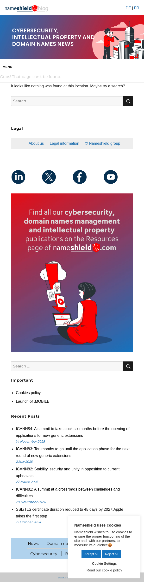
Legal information (64, 143)
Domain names (61, 543)
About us (36, 143)
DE (128, 8)
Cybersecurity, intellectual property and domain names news (53, 37)
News (33, 543)
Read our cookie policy (104, 570)
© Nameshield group (102, 143)
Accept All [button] (91, 554)
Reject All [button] (111, 554)
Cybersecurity (43, 554)
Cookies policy (28, 393)
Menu (8, 67)
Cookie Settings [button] (104, 563)
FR (136, 8)
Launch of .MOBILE (33, 401)
